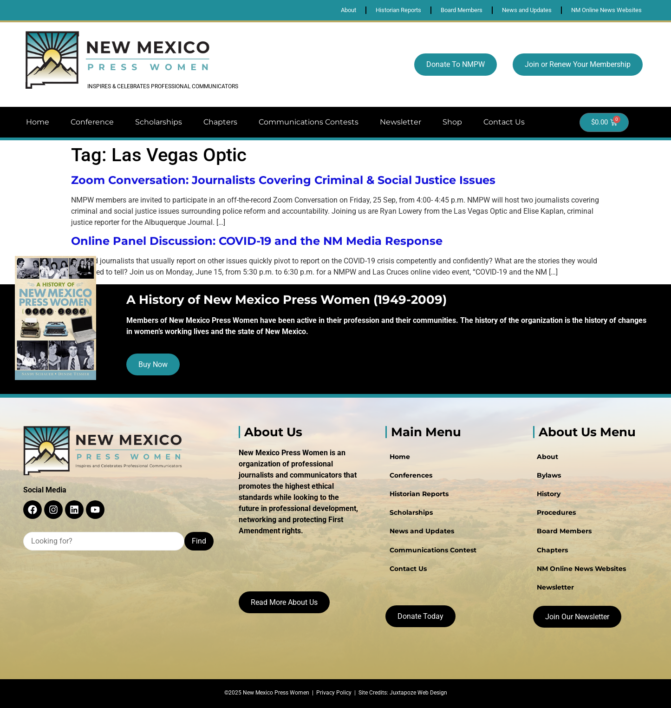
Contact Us (504, 122)
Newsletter (400, 122)
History (548, 494)
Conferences (410, 475)
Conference (92, 122)
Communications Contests (308, 122)
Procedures (556, 512)
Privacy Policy (334, 692)
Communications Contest (432, 549)
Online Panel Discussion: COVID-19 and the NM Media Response (257, 241)
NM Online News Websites (581, 568)
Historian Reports (418, 494)
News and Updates (421, 531)
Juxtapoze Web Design (418, 692)
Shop (452, 122)
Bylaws (549, 475)
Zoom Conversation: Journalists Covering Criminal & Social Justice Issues (283, 180)
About (547, 456)
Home (37, 122)
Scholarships (158, 122)
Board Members (564, 531)
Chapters (220, 122)
